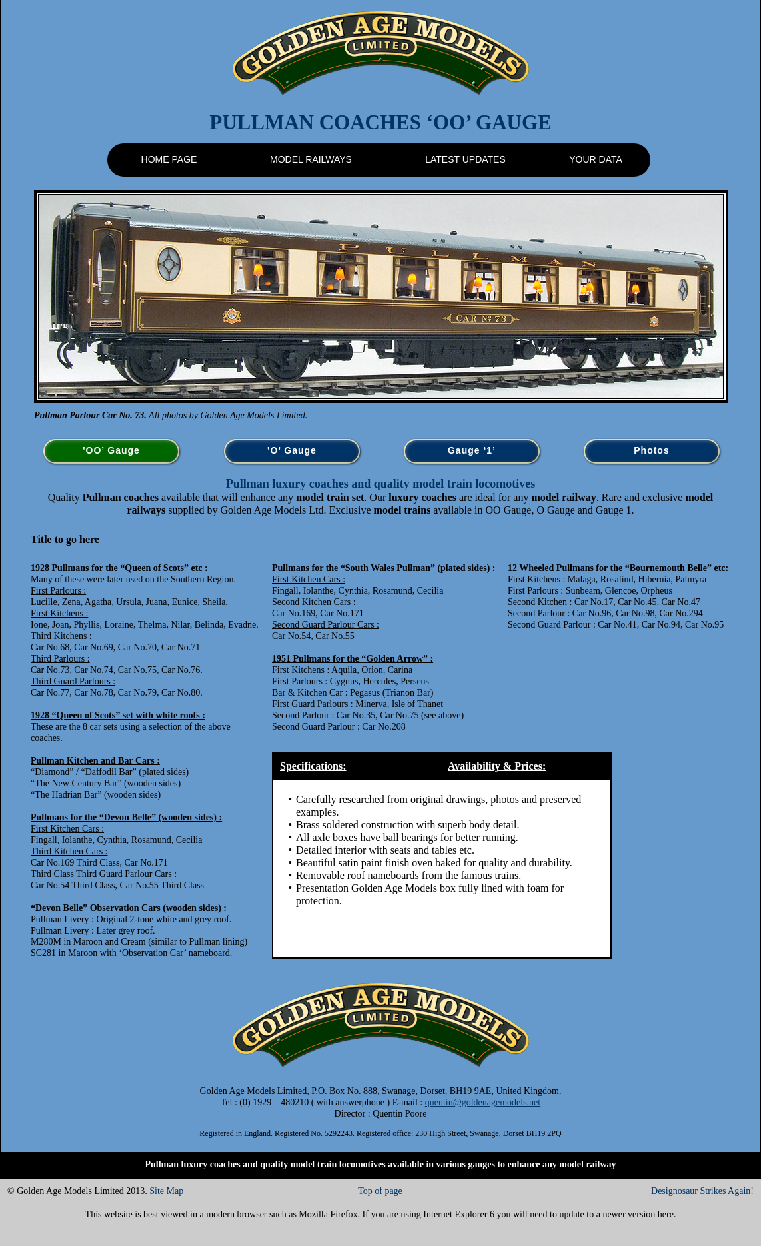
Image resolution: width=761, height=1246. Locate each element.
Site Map (166, 1191)
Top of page (380, 1191)
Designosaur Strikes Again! (702, 1191)
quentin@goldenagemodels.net (482, 1102)
